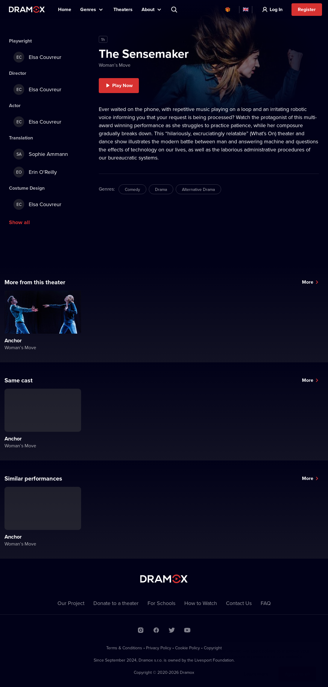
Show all (19, 222)
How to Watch (200, 603)
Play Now (122, 85)
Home (64, 9)
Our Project (70, 603)
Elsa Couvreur (37, 57)
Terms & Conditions (124, 648)
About (148, 9)
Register (307, 9)
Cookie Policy (187, 648)
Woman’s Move (114, 65)
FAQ (266, 603)
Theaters (123, 9)
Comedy (132, 189)
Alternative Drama (198, 189)
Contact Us (239, 603)
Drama (161, 189)
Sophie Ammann (40, 154)
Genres (88, 9)
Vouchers (227, 9)
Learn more (256, 668)
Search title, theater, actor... (175, 9)
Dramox (27, 9)
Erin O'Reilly (35, 172)
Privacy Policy (158, 648)
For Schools (161, 603)
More (307, 282)
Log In (276, 9)
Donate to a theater (116, 603)
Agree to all (297, 668)
